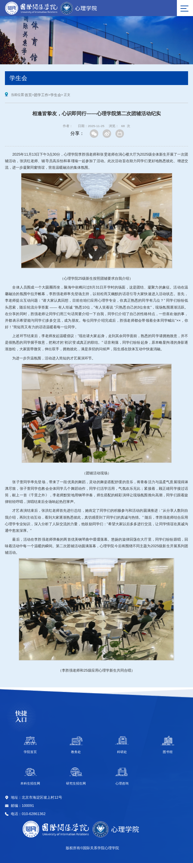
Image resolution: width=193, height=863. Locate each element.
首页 (28, 95)
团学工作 (41, 95)
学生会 (55, 95)
